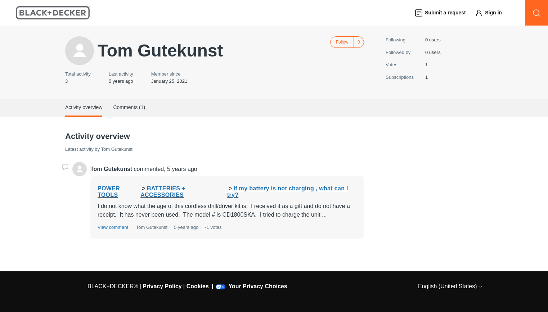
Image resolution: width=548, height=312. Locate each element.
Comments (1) (129, 107)
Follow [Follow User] (342, 42)
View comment (113, 227)
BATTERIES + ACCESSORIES (162, 191)
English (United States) (450, 286)
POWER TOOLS (109, 191)
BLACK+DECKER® (112, 286)
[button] (492, 13)
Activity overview (83, 107)
